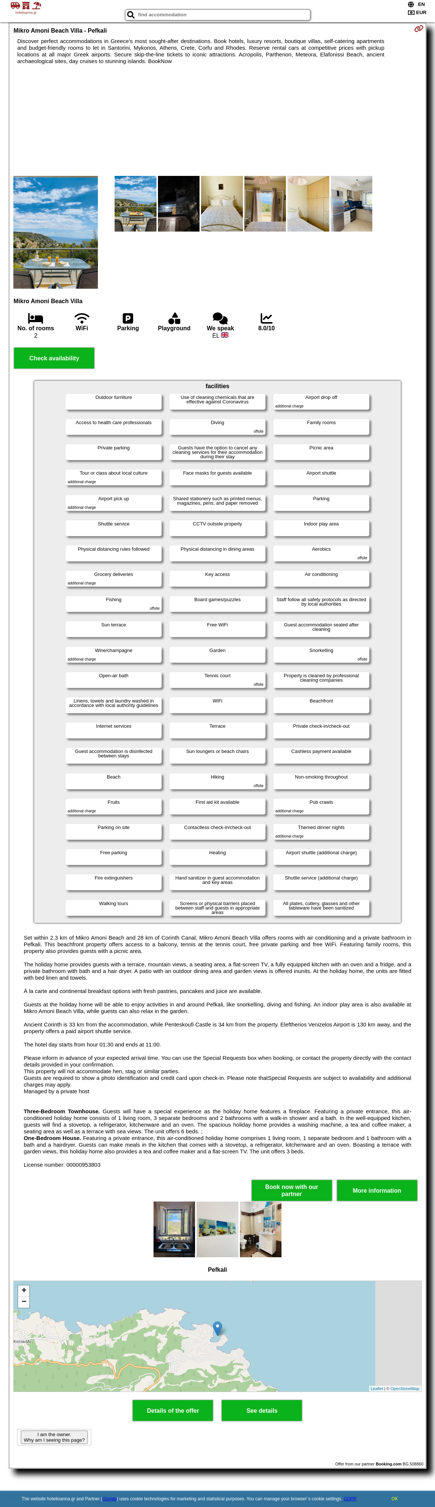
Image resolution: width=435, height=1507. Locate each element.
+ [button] (24, 1291)
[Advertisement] (217, 120)
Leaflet (377, 1388)
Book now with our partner (291, 1190)
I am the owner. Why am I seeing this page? (54, 1437)
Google (109, 1498)
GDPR (349, 1498)
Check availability (54, 358)
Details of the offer (173, 1411)
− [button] (24, 1302)
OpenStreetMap (404, 1388)
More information (377, 1190)
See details (262, 1411)
